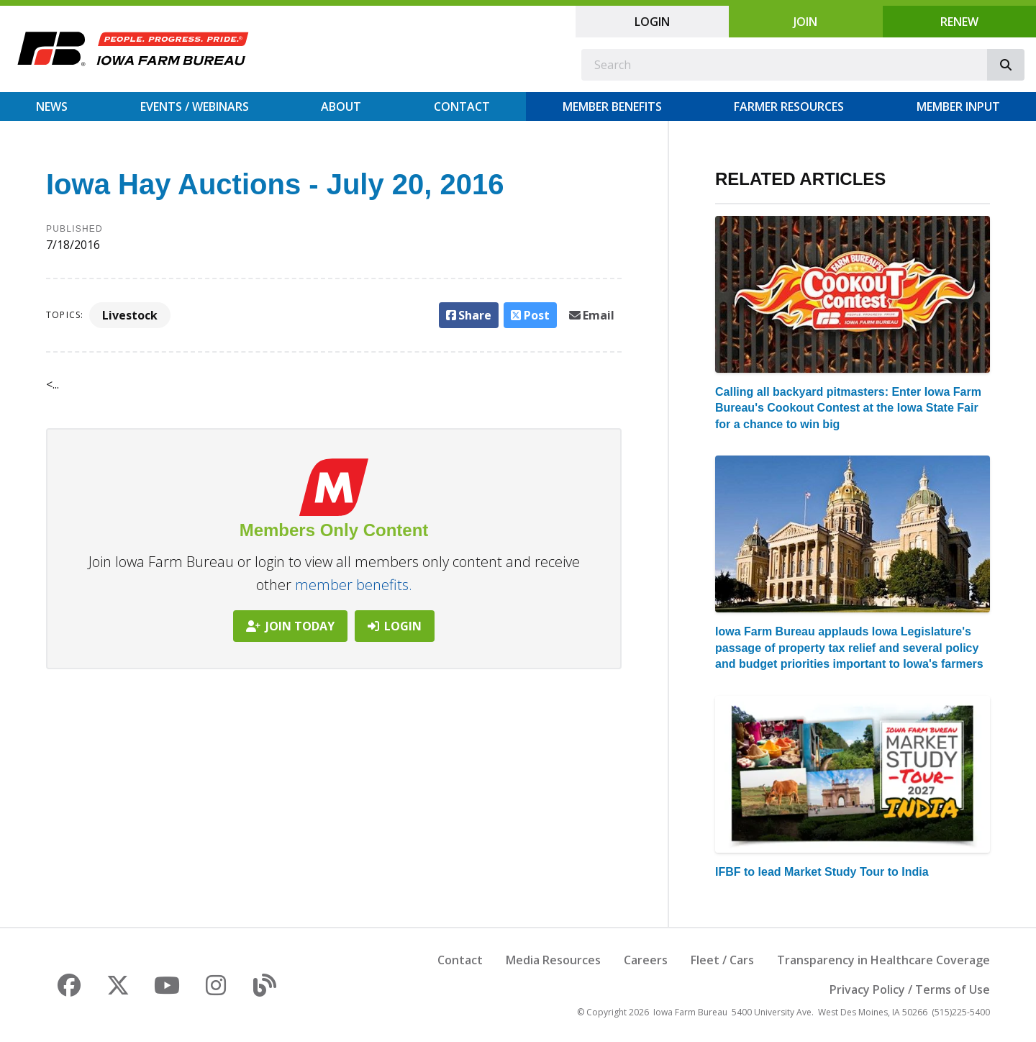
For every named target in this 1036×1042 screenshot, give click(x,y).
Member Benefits (612, 106)
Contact (462, 106)
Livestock (130, 315)
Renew (959, 22)
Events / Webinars (194, 106)
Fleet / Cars (722, 960)
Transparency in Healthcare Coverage (883, 960)
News (52, 106)
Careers (646, 960)
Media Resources (553, 960)
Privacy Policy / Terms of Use (910, 989)
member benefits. (353, 584)
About (341, 106)
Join (805, 22)
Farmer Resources (789, 106)
